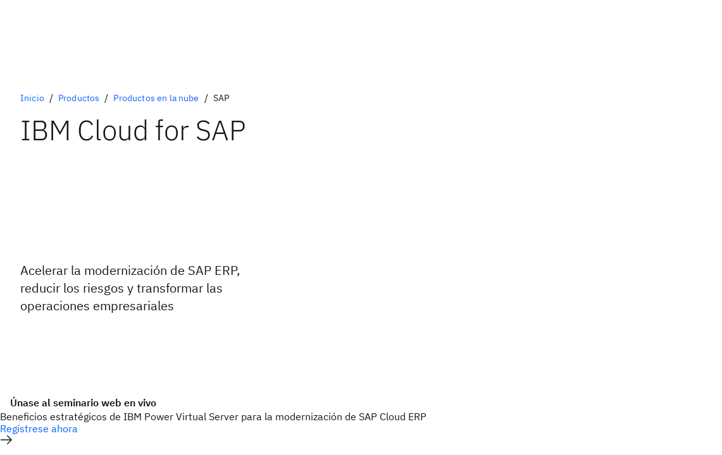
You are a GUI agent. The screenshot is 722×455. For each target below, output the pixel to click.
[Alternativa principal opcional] (65, 340)
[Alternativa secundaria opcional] (65, 350)
